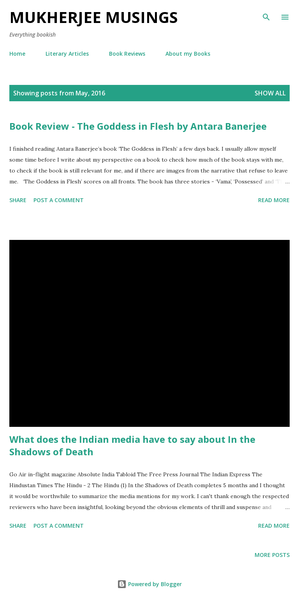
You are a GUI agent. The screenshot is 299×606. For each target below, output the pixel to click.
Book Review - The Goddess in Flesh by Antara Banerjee (138, 126)
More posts (272, 554)
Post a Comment (58, 200)
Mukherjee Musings (93, 17)
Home (17, 53)
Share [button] (17, 200)
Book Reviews (127, 53)
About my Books (187, 53)
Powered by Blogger (149, 584)
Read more (274, 200)
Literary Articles (67, 53)
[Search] (266, 14)
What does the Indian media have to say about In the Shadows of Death (132, 445)
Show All (270, 93)
